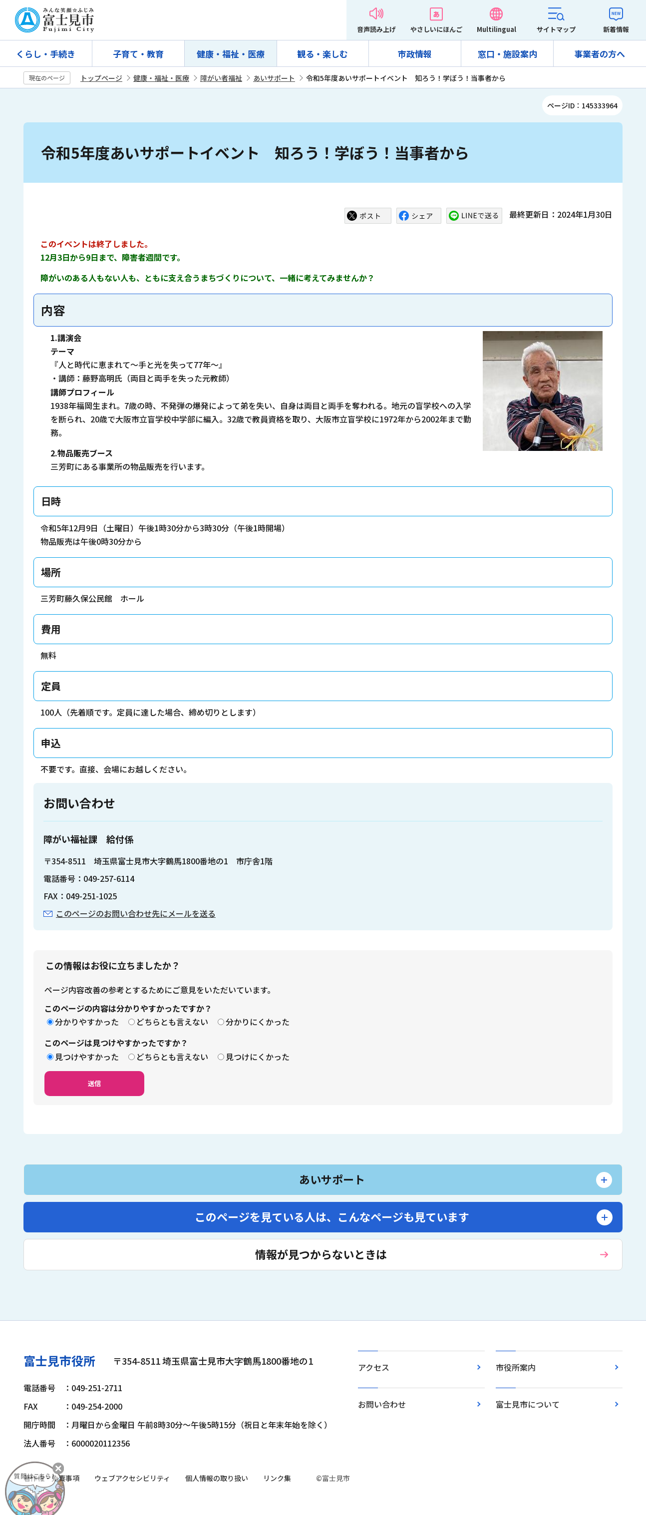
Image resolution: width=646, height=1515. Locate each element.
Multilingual (496, 29)
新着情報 (616, 29)
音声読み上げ (376, 29)
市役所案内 (516, 1367)
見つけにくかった (258, 1057)
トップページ (101, 78)
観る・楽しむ (322, 53)
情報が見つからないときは (321, 1254)
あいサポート (274, 78)
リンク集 (277, 1478)
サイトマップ (556, 29)
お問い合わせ (382, 1404)
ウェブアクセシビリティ (132, 1478)
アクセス (373, 1367)
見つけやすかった (87, 1057)
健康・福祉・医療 (231, 53)
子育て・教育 (138, 53)
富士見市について (528, 1404)
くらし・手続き (45, 53)
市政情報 (415, 53)
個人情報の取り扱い (216, 1478)
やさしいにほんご (436, 29)
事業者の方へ (599, 53)
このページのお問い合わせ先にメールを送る (136, 913)
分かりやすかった (87, 1022)
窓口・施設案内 (507, 53)
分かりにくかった (258, 1022)
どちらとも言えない (172, 1022)
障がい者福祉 (221, 78)
